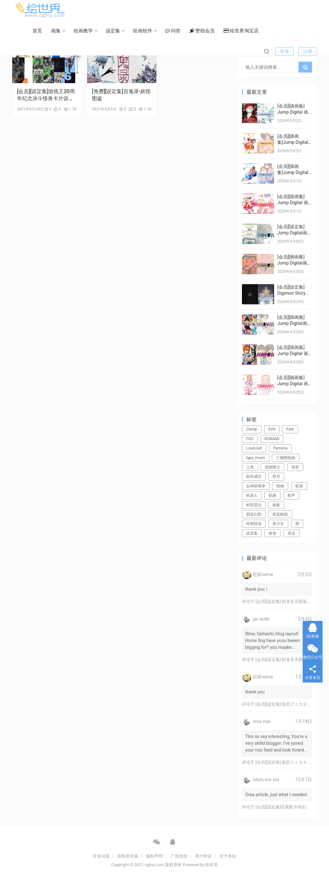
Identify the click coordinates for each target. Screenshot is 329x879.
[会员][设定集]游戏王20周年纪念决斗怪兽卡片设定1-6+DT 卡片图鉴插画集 (46, 95)
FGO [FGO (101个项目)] (249, 439)
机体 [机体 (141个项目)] (299, 486)
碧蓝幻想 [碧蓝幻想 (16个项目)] (254, 514)
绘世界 (211, 864)
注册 (307, 51)
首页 (37, 31)
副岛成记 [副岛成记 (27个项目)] (254, 476)
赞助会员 (202, 31)
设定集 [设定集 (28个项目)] (252, 533)
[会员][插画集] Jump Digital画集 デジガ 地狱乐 (294, 323)
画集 (56, 31)
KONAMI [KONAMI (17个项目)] (272, 439)
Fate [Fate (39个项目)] (290, 429)
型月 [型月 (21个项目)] (276, 476)
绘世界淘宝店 (241, 31)
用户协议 (203, 856)
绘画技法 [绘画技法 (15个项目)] (254, 523)
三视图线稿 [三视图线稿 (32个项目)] (285, 458)
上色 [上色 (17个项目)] (250, 467)
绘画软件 (142, 31)
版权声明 (154, 856)
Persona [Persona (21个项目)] (280, 448)
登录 (284, 51)
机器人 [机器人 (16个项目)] (252, 495)
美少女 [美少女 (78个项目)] (278, 523)
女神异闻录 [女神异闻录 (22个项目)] (255, 486)
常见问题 (101, 856)
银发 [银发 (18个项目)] (272, 533)
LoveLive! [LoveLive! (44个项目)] (254, 448)
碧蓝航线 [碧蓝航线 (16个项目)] (280, 514)
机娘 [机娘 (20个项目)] (272, 495)
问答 (173, 31)
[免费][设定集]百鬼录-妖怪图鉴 (121, 94)
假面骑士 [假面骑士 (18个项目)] (272, 467)
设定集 (113, 31)
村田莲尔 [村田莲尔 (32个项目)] (254, 505)
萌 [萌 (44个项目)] (297, 523)
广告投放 (179, 856)
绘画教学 (83, 31)
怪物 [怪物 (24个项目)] (280, 486)
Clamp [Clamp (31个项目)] (251, 429)
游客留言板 (127, 856)
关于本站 (227, 856)
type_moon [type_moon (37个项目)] (255, 458)
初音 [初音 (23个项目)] (295, 467)
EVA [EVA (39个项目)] (271, 429)
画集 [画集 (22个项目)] (276, 505)
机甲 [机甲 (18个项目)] (291, 495)
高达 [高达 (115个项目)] (291, 533)
